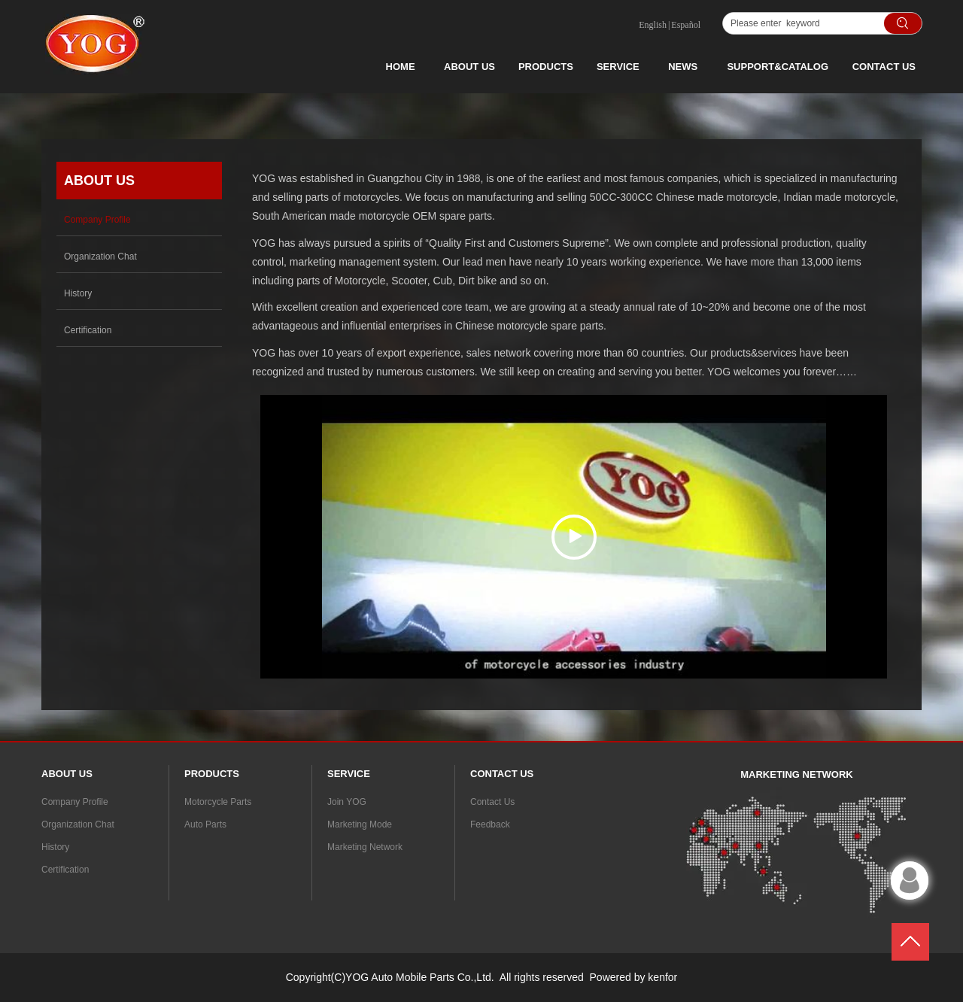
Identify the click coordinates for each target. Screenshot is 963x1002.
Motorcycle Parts (217, 802)
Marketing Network (365, 847)
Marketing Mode (359, 824)
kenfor (662, 977)
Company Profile (74, 802)
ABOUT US (469, 66)
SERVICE (618, 66)
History (55, 847)
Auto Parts (205, 824)
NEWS (682, 66)
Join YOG (346, 802)
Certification (65, 869)
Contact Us (492, 802)
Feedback (490, 824)
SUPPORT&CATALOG (777, 66)
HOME (400, 66)
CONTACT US (884, 66)
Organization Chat (77, 824)
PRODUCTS (545, 66)
